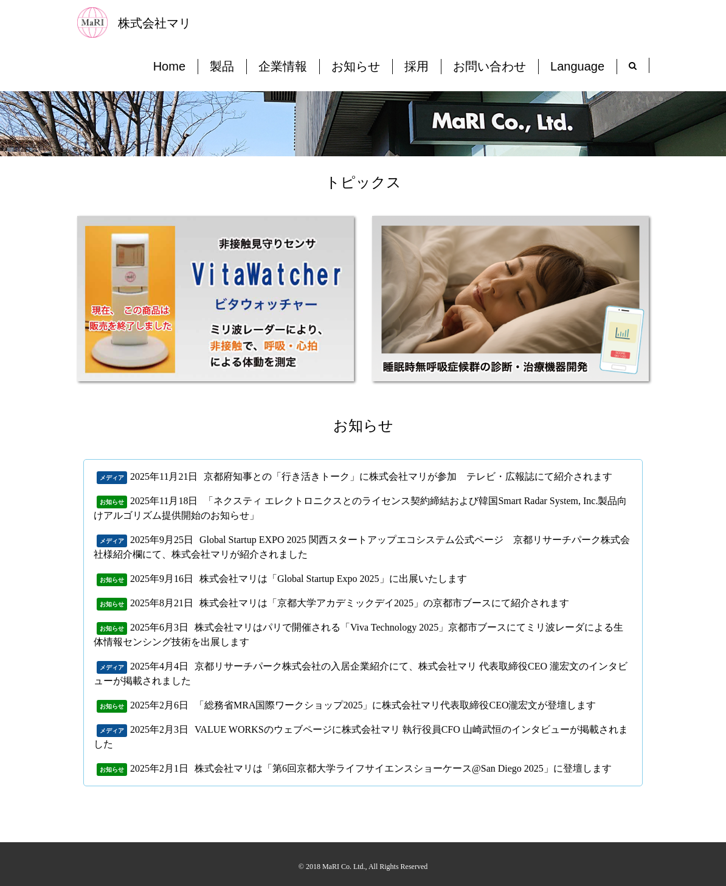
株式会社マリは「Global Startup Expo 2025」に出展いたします (333, 578)
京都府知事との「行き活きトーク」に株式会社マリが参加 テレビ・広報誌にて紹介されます (408, 476)
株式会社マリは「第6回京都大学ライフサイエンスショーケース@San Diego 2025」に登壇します (403, 768)
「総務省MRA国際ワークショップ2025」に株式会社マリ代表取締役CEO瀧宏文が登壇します (395, 705)
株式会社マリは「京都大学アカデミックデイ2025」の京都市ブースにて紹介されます (384, 603)
